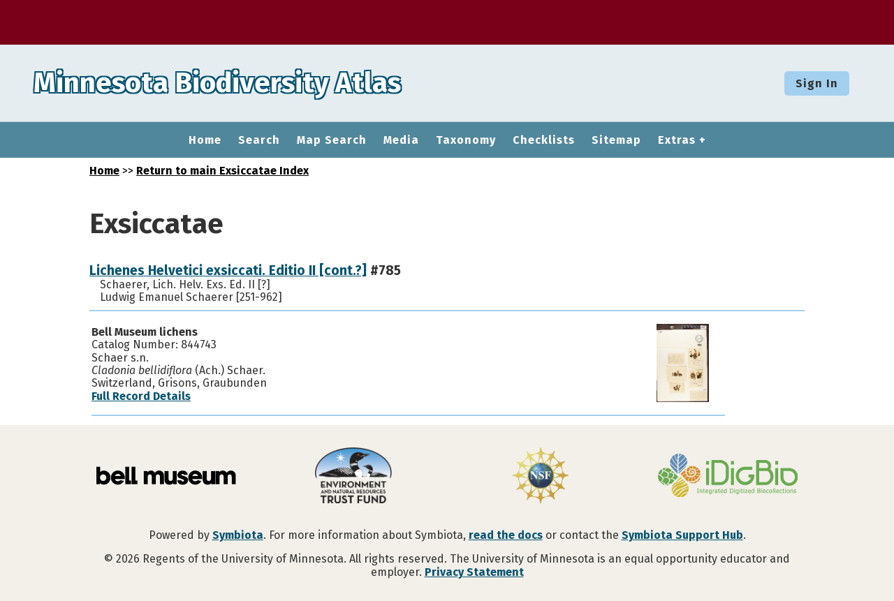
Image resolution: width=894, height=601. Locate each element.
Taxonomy (466, 140)
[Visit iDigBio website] (728, 477)
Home (205, 140)
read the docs (506, 535)
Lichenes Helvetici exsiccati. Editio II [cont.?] (228, 270)
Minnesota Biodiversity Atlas (217, 83)
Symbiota (237, 535)
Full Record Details (141, 396)
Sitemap (616, 140)
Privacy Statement (474, 572)
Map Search (332, 140)
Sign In (817, 83)
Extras (677, 140)
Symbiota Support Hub (682, 535)
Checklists (544, 140)
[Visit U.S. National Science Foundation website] (540, 476)
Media (401, 140)
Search (259, 140)
